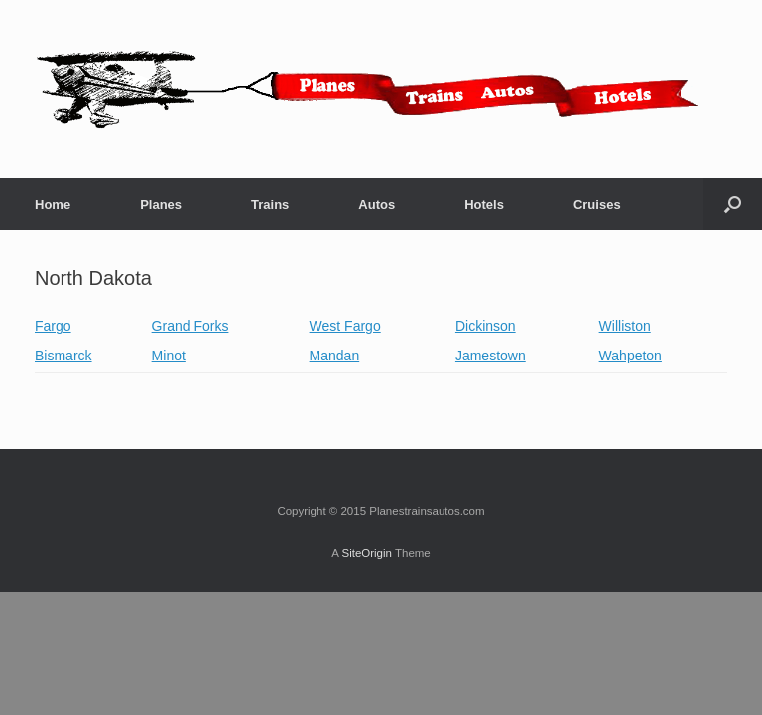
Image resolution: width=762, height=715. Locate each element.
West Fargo (345, 326)
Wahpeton (630, 355)
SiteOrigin (366, 553)
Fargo (53, 326)
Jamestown (490, 355)
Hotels (484, 204)
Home (52, 204)
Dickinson (485, 326)
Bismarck (63, 355)
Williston (625, 326)
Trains (270, 204)
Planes (161, 204)
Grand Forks (190, 326)
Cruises (597, 204)
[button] (732, 204)
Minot (169, 355)
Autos (376, 204)
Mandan (335, 355)
